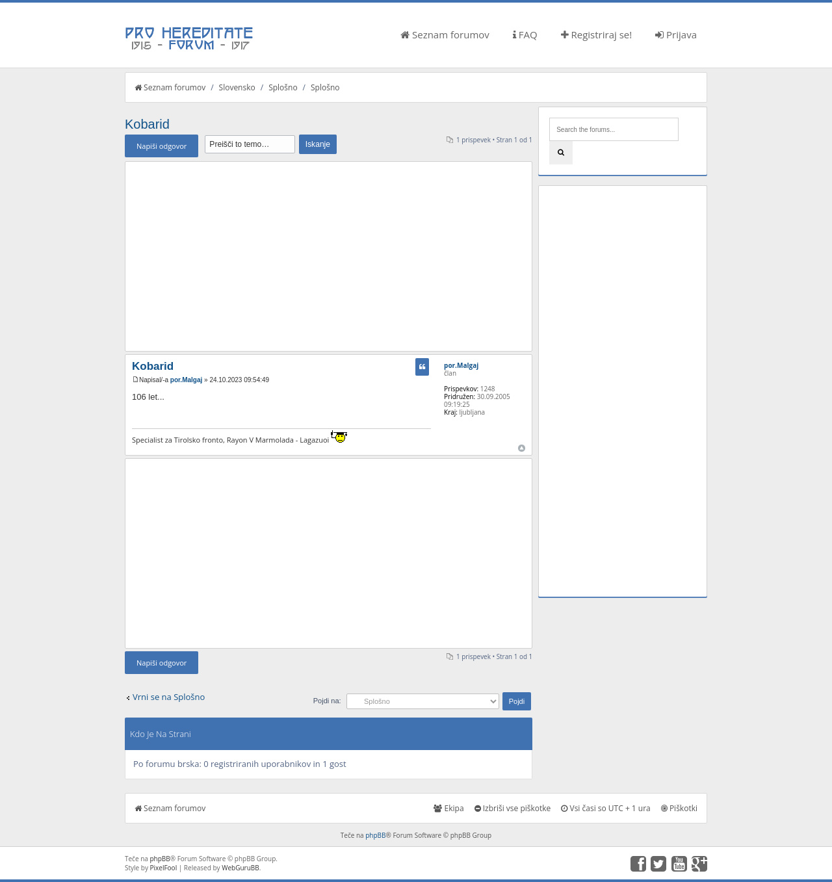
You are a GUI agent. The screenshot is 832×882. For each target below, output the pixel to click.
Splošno (282, 87)
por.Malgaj (186, 379)
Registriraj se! (596, 34)
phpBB (375, 835)
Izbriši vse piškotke (512, 808)
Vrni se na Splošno (169, 697)
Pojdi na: (327, 701)
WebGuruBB (240, 867)
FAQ (525, 34)
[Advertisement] (328, 256)
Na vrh (521, 448)
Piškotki (679, 808)
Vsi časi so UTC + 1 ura (605, 808)
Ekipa (448, 808)
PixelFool (163, 867)
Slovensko (237, 87)
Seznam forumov (444, 34)
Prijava (676, 34)
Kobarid (147, 124)
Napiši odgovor (161, 146)
